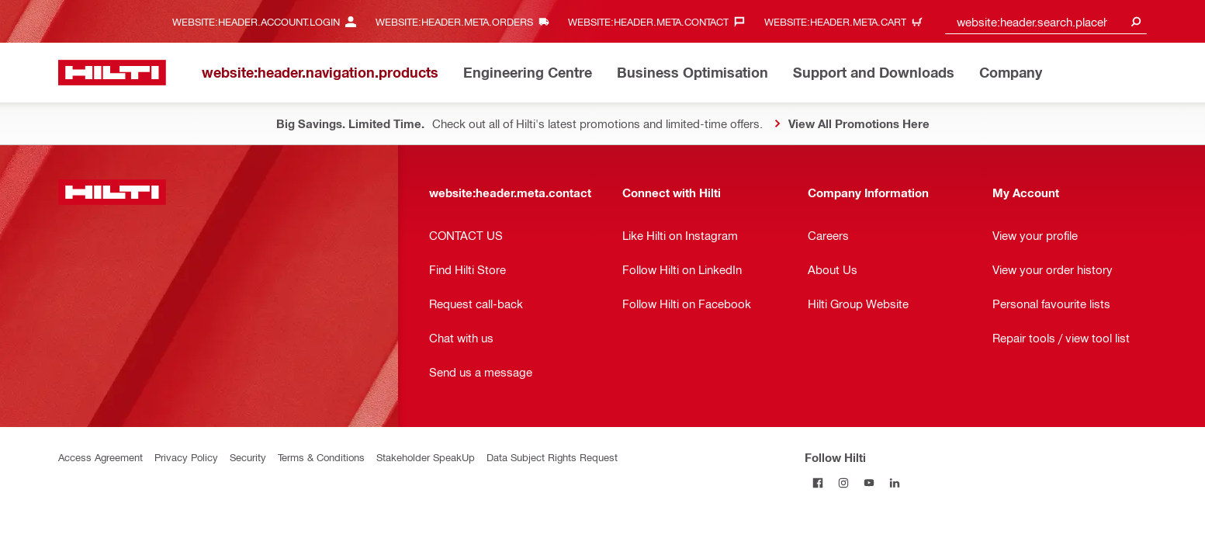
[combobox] (1046, 21)
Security (248, 457)
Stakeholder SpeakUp (425, 457)
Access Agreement (100, 457)
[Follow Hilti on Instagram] (843, 482)
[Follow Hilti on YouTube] (868, 482)
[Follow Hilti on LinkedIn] (894, 482)
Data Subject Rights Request (552, 457)
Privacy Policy (186, 457)
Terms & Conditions (321, 457)
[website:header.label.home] (112, 72)
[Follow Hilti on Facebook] (817, 482)
